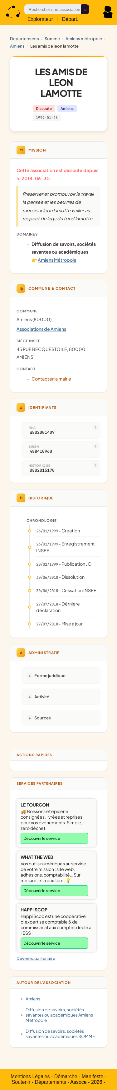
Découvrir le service (41, 838)
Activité (41, 696)
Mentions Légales (30, 1076)
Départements (50, 1082)
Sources (42, 717)
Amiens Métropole (84, 38)
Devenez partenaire (36, 958)
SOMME (52, 38)
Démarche (65, 1076)
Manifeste (92, 1076)
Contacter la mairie (51, 378)
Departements (24, 38)
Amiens (17, 46)
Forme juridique (50, 675)
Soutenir (21, 1082)
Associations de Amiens (41, 329)
